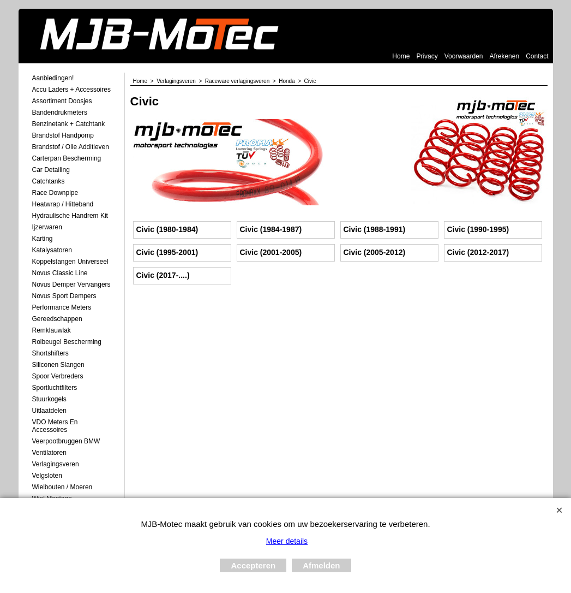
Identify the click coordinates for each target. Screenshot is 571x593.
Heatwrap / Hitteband (63, 204)
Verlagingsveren (55, 464)
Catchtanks (48, 181)
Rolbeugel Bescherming (66, 342)
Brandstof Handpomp (63, 135)
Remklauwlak (51, 330)
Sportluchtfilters (54, 388)
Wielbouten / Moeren (62, 487)
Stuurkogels (49, 399)
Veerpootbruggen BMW (66, 441)
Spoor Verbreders (57, 376)
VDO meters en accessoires (55, 426)
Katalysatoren (52, 250)
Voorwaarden (463, 56)
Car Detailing (51, 170)
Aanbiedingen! (53, 78)
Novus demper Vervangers (71, 284)
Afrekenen (504, 56)
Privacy (426, 56)
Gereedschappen (57, 319)
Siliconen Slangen (58, 365)
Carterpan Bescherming (66, 158)
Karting (42, 238)
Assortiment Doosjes (62, 101)
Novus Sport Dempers (64, 296)
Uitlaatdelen (49, 410)
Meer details (287, 541)
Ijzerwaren (47, 227)
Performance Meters (62, 307)
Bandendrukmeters (59, 112)
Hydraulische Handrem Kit (70, 216)
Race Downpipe (55, 193)
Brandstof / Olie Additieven (70, 147)
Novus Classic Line (60, 273)
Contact (537, 56)
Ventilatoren (49, 452)
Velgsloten (47, 475)
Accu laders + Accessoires (71, 89)
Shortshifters (50, 353)
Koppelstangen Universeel (70, 261)
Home (401, 56)
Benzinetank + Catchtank (68, 124)
